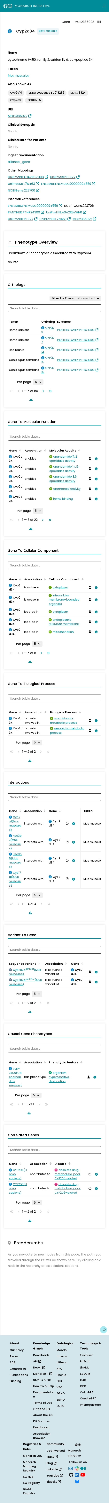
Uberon (62, 1356)
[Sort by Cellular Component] (82, 579)
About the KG (43, 1415)
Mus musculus (18, 75)
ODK (83, 1386)
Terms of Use (42, 1403)
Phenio (61, 1375)
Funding (15, 1381)
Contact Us (18, 1369)
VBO (60, 1387)
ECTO (61, 1406)
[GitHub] (71, 1474)
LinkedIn (53, 1469)
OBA (60, 1381)
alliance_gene (19, 162)
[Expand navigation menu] (104, 6)
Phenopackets (90, 1405)
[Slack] (76, 1468)
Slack (52, 1457)
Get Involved (55, 1451)
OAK (83, 1380)
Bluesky (53, 1482)
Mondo (62, 1350)
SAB (12, 1362)
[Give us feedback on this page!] (103, 1329)
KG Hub (28, 1477)
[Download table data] (30, 399)
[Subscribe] (70, 1468)
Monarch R (42, 1374)
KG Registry (31, 1483)
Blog (51, 1463)
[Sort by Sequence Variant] (38, 963)
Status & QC (42, 1380)
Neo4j (39, 1367)
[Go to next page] (42, 391)
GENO (61, 1393)
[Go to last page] (49, 391)
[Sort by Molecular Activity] (78, 450)
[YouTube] (82, 1474)
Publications (19, 1375)
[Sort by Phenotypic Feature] (80, 1062)
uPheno (62, 1362)
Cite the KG (41, 1409)
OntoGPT (86, 1392)
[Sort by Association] (44, 450)
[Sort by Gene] (19, 450)
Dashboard (41, 1427)
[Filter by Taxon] (75, 298)
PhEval (84, 1361)
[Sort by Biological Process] (79, 712)
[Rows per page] (38, 382)
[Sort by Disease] (68, 1163)
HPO (60, 1369)
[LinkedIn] (77, 1474)
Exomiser (86, 1355)
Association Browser (42, 1436)
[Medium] (83, 1468)
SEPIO (61, 1400)
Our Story (17, 1350)
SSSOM (85, 1374)
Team (14, 1356)
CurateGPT (88, 1398)
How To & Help (43, 1386)
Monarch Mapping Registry (29, 1466)
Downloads (41, 1355)
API (37, 1361)
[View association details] (95, 459)
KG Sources (41, 1421)
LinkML (84, 1367)
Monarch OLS (32, 1456)
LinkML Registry (29, 1491)
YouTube (54, 1476)
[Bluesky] (77, 1481)
